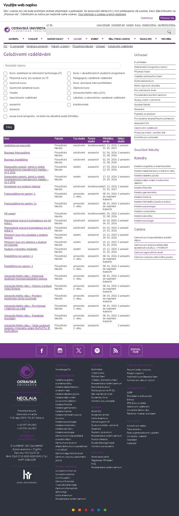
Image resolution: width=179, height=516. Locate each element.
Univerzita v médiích (137, 436)
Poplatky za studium (144, 114)
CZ (48, 25)
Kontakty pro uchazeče (146, 137)
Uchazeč (80, 39)
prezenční (15, 104)
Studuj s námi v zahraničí (147, 100)
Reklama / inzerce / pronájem (141, 414)
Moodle (130, 25)
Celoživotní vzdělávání (120, 46)
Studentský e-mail (100, 415)
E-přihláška (140, 62)
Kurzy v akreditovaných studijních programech (99, 73)
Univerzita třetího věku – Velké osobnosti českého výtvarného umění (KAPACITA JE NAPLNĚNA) (27, 328)
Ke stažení (132, 440)
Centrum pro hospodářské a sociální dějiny (153, 239)
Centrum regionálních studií (148, 252)
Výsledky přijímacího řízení (148, 76)
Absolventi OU (141, 123)
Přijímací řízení (142, 72)
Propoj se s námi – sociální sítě (149, 133)
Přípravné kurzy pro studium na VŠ (29, 78)
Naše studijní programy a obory (150, 67)
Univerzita (16, 39)
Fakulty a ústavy (60, 46)
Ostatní (14, 93)
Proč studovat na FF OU (103, 390)
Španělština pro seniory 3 (18, 266)
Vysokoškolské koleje (65, 485)
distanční (15, 109)
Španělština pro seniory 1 (18, 256)
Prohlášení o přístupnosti (139, 396)
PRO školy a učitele (136, 403)
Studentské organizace (102, 443)
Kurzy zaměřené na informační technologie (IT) (36, 73)
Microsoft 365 (118, 25)
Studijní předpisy (99, 439)
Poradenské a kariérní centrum (150, 95)
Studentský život (99, 397)
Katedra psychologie (144, 206)
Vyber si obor (97, 373)
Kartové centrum (63, 495)
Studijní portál (149, 25)
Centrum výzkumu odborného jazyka (153, 257)
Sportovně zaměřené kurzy (25, 88)
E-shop (130, 400)
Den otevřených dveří (101, 394)
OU (5, 46)
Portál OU (96, 411)
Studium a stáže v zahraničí (104, 425)
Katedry (140, 158)
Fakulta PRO (148, 39)
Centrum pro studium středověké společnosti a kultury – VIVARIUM (151, 246)
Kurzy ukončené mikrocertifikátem (92, 83)
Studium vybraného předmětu (20, 249)
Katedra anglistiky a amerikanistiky (152, 166)
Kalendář (131, 443)
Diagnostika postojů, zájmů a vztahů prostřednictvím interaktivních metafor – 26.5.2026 (26, 180)
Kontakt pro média (136, 426)
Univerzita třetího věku (138, 410)
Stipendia (139, 109)
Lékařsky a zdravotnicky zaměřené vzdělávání (99, 97)
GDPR (130, 392)
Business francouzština (17, 153)
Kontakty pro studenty (102, 446)
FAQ (93, 464)
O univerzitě (17, 46)
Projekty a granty (135, 373)
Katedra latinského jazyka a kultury (152, 202)
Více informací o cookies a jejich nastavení (102, 14)
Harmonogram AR (100, 422)
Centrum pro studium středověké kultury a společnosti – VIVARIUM (71, 446)
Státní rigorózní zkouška (147, 86)
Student (97, 39)
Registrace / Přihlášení (102, 460)
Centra (139, 229)
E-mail (138, 25)
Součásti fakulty (58, 39)
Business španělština (16, 160)
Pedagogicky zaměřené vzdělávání (92, 78)
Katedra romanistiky (144, 211)
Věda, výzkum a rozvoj (121, 39)
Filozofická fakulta (82, 46)
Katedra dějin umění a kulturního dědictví (151, 181)
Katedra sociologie (144, 221)
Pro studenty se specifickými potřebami (154, 118)
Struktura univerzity (37, 46)
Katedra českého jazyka (146, 175)
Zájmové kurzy (81, 88)
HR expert (9, 214)
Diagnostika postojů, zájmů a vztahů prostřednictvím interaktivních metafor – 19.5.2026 (26, 170)
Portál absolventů (100, 457)
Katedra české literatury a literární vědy (154, 171)
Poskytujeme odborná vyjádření (143, 433)
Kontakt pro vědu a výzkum (141, 380)
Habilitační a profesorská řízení (142, 377)
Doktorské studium (144, 81)
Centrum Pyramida (64, 481)
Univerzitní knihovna (65, 471)
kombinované (80, 104)
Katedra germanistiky (145, 192)
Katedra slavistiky (143, 216)
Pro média (166, 39)
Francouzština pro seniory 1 (19, 194)
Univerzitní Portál (167, 25)
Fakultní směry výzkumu (139, 370)
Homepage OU (63, 369)
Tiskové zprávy (134, 429)
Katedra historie (142, 197)
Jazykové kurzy (18, 83)
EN (51, 25)
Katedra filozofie (142, 188)
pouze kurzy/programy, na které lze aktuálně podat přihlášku (44, 116)
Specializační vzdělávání (23, 97)
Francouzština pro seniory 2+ (20, 204)
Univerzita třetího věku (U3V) (89, 93)
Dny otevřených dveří (145, 90)
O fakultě (35, 39)
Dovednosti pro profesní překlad (22, 186)
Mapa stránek (103, 25)
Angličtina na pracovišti (17, 145)
